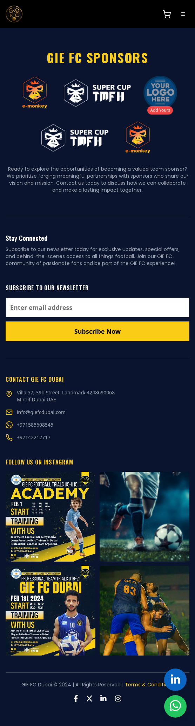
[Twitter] (89, 699)
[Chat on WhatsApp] (35, 424)
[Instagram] (118, 699)
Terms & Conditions (149, 684)
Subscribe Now (97, 331)
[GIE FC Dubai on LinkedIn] (175, 680)
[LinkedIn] (103, 699)
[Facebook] (76, 699)
